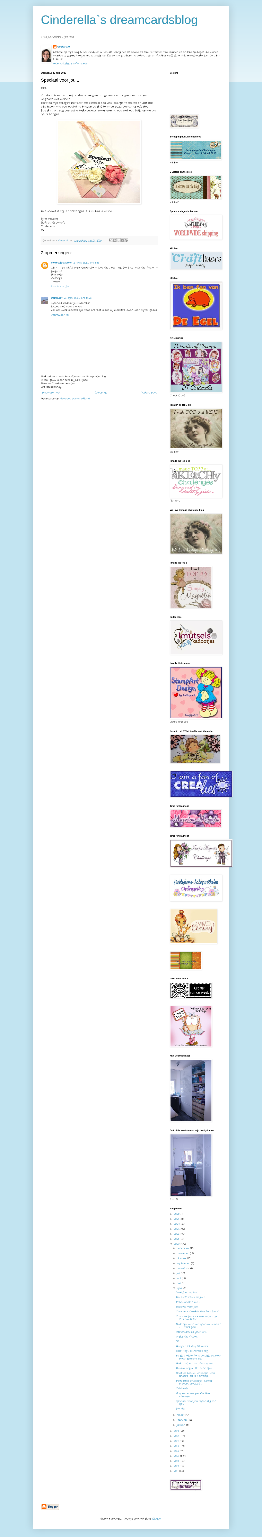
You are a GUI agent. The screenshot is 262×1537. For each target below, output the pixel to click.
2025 (177, 1219)
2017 (177, 1441)
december (183, 1248)
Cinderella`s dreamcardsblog (119, 20)
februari (182, 1420)
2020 (177, 1244)
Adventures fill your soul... (191, 1331)
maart (181, 1415)
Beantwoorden (60, 286)
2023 (177, 1229)
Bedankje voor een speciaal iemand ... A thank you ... (198, 1325)
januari (181, 1425)
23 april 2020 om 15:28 (77, 298)
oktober (182, 1258)
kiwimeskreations (61, 262)
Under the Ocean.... (187, 1336)
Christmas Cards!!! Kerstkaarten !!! (197, 1311)
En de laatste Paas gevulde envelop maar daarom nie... (198, 1357)
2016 (177, 1446)
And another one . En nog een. (194, 1363)
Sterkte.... (180, 1408)
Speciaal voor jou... (187, 1307)
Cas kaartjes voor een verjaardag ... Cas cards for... (198, 1318)
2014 (177, 1456)
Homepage (100, 392)
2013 (177, 1461)
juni (179, 1278)
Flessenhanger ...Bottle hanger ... (195, 1368)
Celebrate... (182, 1388)
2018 (177, 1436)
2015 (177, 1451)
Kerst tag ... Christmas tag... (192, 1351)
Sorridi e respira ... (187, 1292)
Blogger (157, 1518)
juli (179, 1273)
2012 (177, 1466)
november (183, 1253)
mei (179, 1283)
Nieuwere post (51, 392)
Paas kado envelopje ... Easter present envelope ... (194, 1382)
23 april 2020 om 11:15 (86, 262)
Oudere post (149, 392)
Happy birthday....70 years (192, 1346)
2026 (177, 1214)
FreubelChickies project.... (191, 1297)
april (180, 1288)
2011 (176, 1471)
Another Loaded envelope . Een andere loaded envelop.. (195, 1374)
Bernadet (56, 298)
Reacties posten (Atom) (75, 398)
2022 (177, 1234)
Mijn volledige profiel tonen (70, 63)
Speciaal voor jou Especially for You (196, 1402)
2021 (177, 1239)
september (184, 1263)
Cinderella (63, 46)
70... (178, 1341)
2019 (177, 1431)
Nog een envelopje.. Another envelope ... (193, 1395)
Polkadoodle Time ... (188, 1302)
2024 (177, 1224)
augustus (183, 1268)
